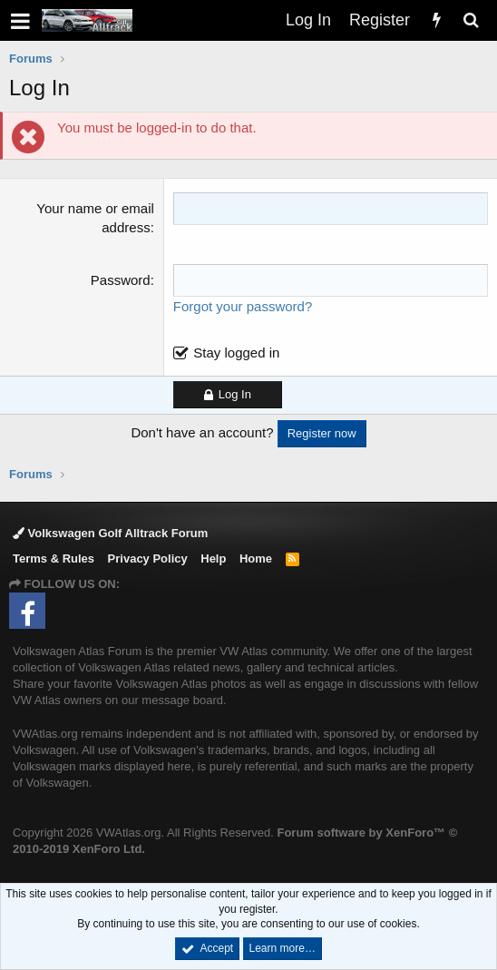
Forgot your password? (242, 306)
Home (255, 558)
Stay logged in (236, 352)
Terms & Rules (53, 558)
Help (213, 558)
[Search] (470, 20)
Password (121, 280)
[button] (20, 20)
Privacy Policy (148, 558)
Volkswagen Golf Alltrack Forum (110, 533)
